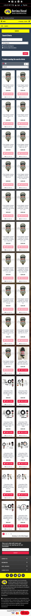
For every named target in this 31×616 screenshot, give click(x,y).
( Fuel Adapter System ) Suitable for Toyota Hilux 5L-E (8, 176)
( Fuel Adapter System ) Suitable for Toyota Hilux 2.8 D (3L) (8, 146)
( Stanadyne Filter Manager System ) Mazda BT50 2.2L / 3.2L (23, 486)
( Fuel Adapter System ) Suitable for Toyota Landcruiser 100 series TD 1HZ (8, 207)
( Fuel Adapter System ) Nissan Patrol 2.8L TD (23, 86)
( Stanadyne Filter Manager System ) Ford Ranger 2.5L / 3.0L (8, 393)
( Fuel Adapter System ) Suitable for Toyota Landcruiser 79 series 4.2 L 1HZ (8, 270)
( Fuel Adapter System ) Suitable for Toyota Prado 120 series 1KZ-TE (8, 332)
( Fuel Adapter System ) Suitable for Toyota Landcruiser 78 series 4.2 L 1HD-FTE (8, 239)
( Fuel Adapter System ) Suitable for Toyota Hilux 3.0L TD (23, 146)
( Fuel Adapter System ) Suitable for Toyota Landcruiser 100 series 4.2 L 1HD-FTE (23, 176)
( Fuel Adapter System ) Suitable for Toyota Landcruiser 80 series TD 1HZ (8, 301)
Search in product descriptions (9, 48)
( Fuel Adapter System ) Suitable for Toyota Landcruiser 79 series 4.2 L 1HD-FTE (23, 270)
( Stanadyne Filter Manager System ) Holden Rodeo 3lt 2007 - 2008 (23, 424)
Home (2, 26)
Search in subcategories (8, 46)
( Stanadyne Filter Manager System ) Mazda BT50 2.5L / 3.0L (8, 518)
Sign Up (16, 553)
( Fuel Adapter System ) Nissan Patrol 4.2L (23, 115)
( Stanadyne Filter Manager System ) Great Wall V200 (23, 392)
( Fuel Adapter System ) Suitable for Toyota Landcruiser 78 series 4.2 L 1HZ (23, 239)
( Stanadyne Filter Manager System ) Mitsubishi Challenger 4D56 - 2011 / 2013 (22, 518)
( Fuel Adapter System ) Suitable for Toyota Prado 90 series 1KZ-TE (23, 301)
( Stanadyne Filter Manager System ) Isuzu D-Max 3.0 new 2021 (22, 455)
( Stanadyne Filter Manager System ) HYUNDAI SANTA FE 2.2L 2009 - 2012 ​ (8, 455)
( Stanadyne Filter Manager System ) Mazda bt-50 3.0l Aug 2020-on (8, 486)
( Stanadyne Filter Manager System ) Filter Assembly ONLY (22, 363)
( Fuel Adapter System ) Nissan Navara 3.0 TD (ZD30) (8, 86)
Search (6, 26)
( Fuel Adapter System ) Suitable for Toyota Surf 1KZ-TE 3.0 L (23, 331)
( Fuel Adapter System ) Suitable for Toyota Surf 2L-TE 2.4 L (8, 363)
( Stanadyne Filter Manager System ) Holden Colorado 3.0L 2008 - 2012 (8, 424)
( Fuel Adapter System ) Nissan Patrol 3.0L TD (8, 116)
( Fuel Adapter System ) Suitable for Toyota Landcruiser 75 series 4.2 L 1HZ (23, 207)
